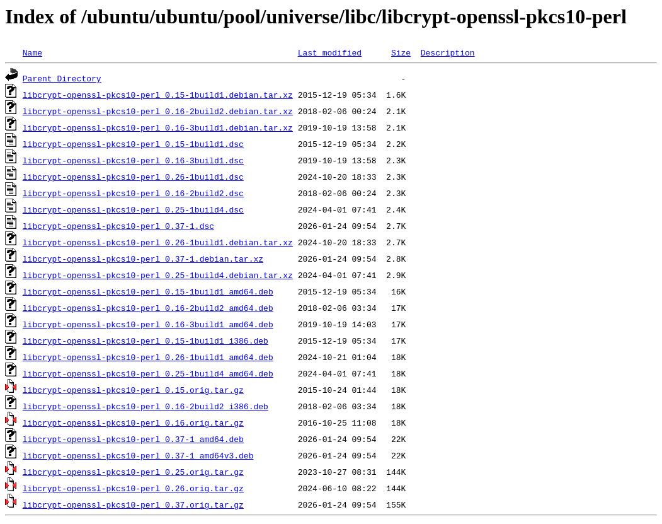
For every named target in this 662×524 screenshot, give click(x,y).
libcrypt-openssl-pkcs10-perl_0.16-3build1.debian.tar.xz (158, 127)
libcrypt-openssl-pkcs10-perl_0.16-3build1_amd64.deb (148, 324)
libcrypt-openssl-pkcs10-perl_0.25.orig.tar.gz (133, 471)
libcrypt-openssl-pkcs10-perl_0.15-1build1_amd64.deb (148, 291)
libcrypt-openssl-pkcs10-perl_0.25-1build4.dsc (133, 209)
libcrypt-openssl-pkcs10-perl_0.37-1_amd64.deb (133, 439)
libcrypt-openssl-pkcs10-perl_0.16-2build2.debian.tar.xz (158, 111)
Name (32, 52)
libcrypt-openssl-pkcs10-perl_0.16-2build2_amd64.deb (148, 307)
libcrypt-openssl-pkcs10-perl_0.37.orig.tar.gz (133, 504)
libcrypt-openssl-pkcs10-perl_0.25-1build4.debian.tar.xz (158, 275)
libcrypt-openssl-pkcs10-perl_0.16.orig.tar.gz (133, 422)
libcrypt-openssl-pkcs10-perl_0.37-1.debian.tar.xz (143, 258)
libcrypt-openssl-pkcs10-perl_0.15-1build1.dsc (133, 143)
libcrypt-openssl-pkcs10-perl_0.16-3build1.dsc (133, 160)
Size (401, 52)
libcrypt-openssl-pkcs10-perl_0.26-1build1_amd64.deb (148, 357)
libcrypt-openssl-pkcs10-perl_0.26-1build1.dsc (133, 176)
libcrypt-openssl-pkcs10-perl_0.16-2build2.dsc (133, 193)
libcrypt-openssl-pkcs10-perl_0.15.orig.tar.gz (133, 389)
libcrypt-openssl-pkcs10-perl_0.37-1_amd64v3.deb (138, 455)
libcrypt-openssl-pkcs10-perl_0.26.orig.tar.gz (133, 488)
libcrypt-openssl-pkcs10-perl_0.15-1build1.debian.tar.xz (158, 94)
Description (448, 52)
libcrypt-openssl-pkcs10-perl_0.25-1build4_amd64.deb (148, 373)
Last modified (330, 52)
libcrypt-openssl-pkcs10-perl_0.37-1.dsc (118, 225)
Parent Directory (62, 78)
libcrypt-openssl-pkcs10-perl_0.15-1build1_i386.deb (145, 340)
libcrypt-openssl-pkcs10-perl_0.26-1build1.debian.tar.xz (158, 242)
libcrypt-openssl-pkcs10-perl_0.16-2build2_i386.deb (145, 406)
